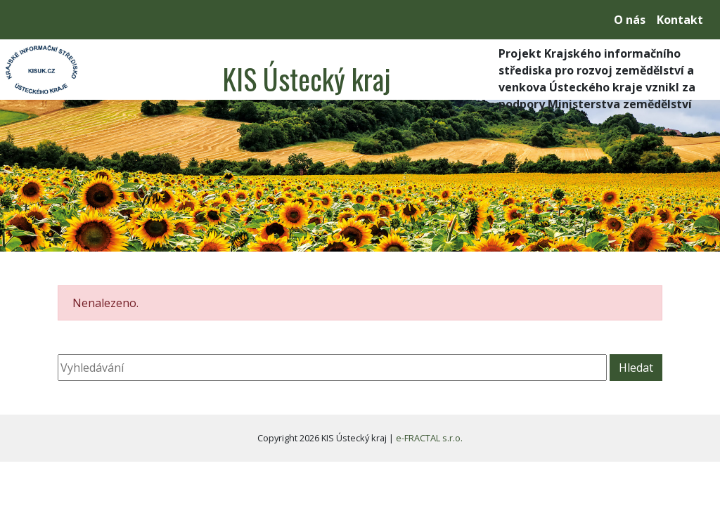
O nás (629, 19)
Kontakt (680, 19)
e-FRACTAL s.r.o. (429, 438)
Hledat (636, 367)
